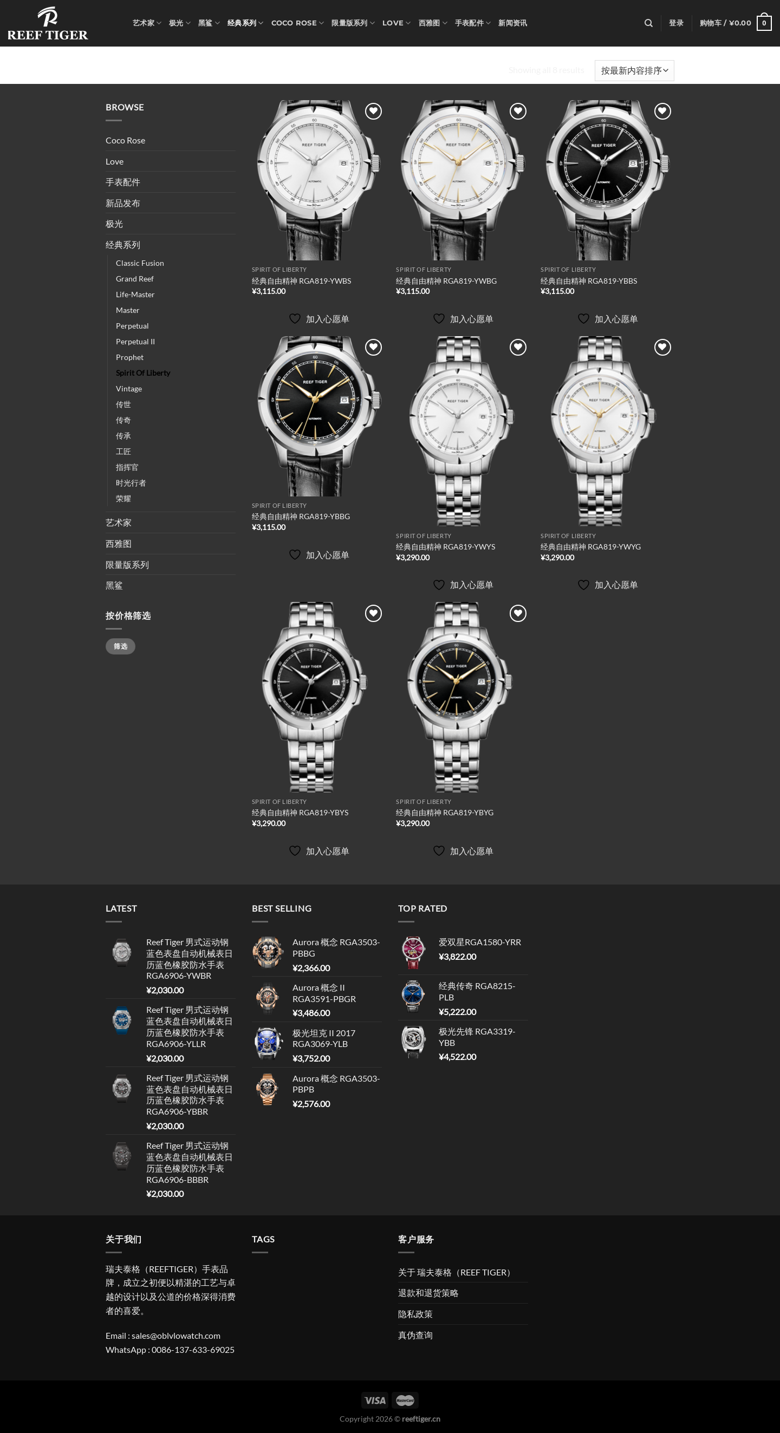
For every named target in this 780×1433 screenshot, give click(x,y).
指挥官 (127, 467)
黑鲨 (209, 23)
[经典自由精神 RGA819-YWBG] (463, 180)
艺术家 (147, 23)
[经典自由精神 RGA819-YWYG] (607, 431)
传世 (123, 404)
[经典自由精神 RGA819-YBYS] (319, 697)
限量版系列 (353, 23)
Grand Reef (135, 278)
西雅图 (433, 23)
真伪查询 (415, 1335)
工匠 (123, 451)
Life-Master (135, 294)
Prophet (130, 357)
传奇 (123, 419)
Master (128, 310)
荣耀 (123, 498)
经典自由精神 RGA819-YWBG (446, 280)
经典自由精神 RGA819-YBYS (300, 812)
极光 (180, 23)
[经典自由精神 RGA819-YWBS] (319, 180)
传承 (123, 435)
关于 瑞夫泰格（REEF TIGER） (456, 1272)
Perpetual (132, 325)
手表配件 (473, 23)
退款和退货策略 (428, 1292)
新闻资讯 (512, 23)
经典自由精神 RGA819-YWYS (445, 546)
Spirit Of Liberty (143, 372)
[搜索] (649, 23)
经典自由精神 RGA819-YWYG (591, 546)
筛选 (120, 646)
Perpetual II (135, 341)
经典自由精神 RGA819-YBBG (301, 516)
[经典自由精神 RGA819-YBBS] (607, 180)
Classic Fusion (140, 262)
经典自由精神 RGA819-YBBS (589, 280)
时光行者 (131, 482)
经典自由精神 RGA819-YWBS (301, 280)
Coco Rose (297, 23)
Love (396, 23)
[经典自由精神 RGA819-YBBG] (319, 416)
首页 (115, 70)
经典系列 (245, 23)
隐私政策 (415, 1313)
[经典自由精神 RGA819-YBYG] (463, 697)
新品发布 (123, 203)
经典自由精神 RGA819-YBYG (444, 812)
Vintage (129, 388)
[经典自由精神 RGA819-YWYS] (463, 431)
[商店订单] (634, 70)
